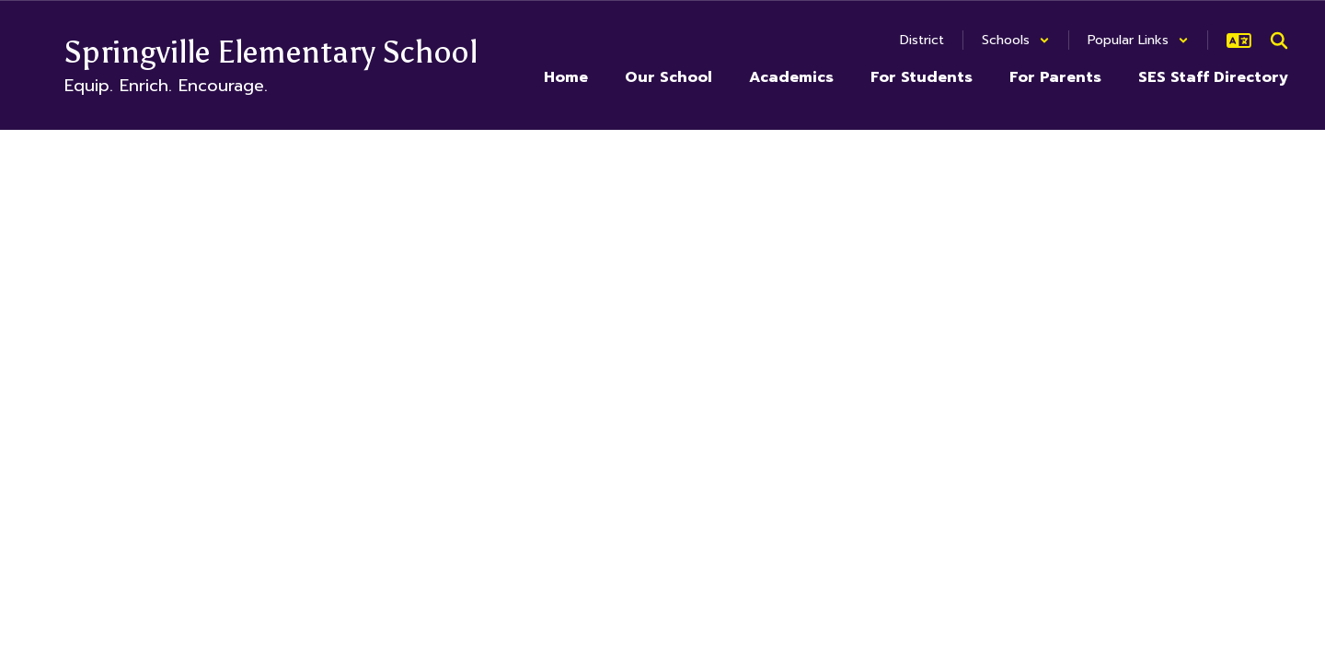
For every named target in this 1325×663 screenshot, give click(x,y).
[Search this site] (1279, 40)
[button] (1016, 40)
